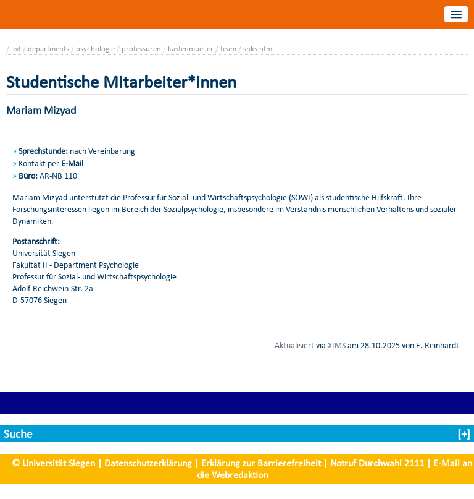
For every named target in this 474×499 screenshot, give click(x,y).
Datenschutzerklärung (148, 463)
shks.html (258, 48)
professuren (141, 48)
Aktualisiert (294, 345)
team (228, 48)
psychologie (95, 48)
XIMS (337, 345)
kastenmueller (191, 48)
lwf (16, 48)
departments (48, 48)
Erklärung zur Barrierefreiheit (261, 463)
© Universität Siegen (53, 463)
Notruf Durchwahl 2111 (377, 463)
